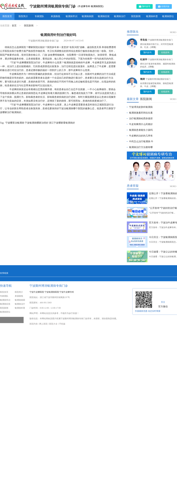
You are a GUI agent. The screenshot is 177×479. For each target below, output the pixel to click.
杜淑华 (143, 59)
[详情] (153, 47)
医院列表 (34, 324)
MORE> (173, 32)
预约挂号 (144, 6)
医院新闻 (136, 16)
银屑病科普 (152, 16)
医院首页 (7, 16)
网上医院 (43, 324)
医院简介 (23, 16)
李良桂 (143, 40)
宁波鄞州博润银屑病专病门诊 (53, 6)
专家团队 (39, 16)
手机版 (62, 324)
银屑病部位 (168, 16)
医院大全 (53, 324)
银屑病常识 (71, 16)
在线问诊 (163, 6)
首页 (14, 25)
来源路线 (55, 16)
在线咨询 (165, 52)
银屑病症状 (104, 16)
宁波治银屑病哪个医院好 (72, 108)
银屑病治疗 (120, 16)
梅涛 (142, 79)
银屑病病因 (88, 16)
